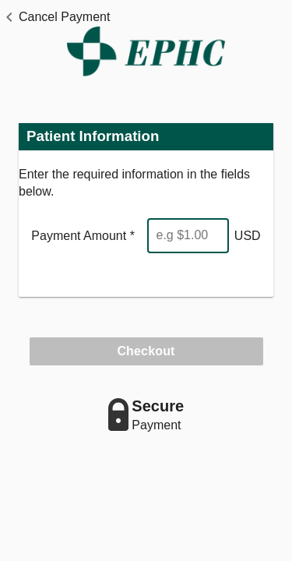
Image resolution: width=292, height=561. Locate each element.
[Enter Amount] (188, 235)
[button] (55, 17)
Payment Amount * (83, 235)
